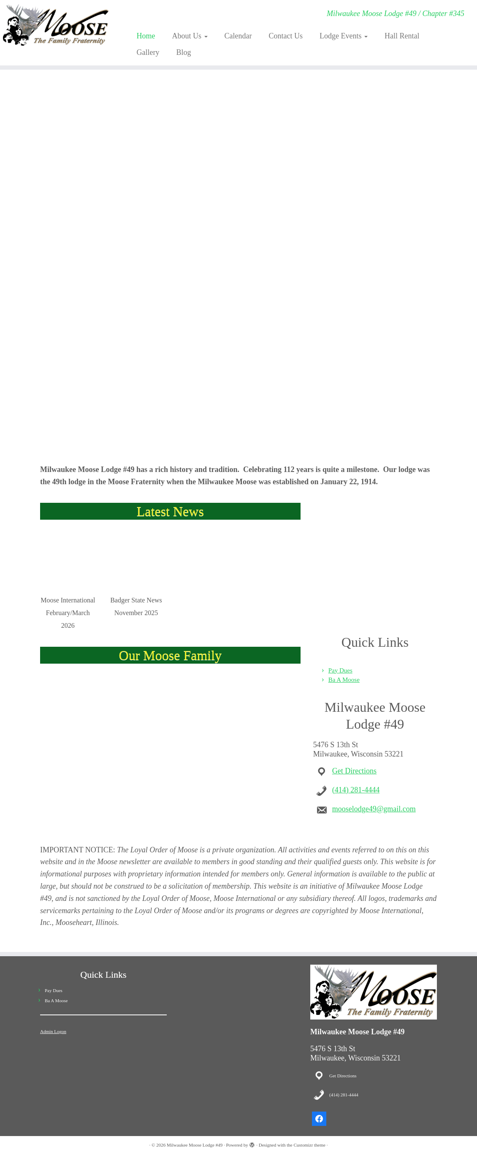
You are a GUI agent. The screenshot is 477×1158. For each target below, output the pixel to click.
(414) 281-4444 (355, 790)
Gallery (147, 52)
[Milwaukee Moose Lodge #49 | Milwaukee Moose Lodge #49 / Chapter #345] (55, 25)
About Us (189, 36)
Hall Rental (402, 36)
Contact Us (285, 36)
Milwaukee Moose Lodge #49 (194, 1144)
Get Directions (354, 771)
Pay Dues (340, 670)
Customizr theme (309, 1144)
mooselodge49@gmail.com (374, 809)
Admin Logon (53, 1031)
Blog (183, 52)
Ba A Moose (344, 679)
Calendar (238, 36)
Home (145, 36)
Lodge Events (344, 36)
